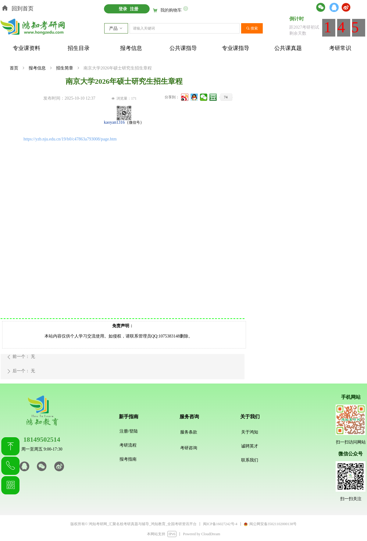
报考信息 (37, 68)
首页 (14, 68)
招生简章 (64, 68)
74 (226, 97)
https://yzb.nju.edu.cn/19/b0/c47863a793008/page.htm (70, 139)
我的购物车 (171, 10)
